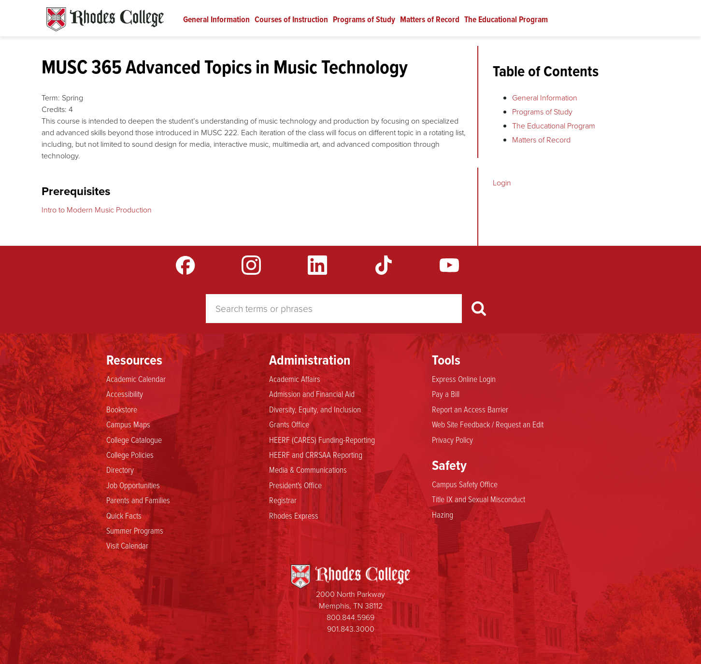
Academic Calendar (136, 379)
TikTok (383, 265)
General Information (216, 19)
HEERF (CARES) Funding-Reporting (322, 440)
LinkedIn (317, 265)
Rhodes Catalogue (105, 19)
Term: (51, 97)
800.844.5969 (350, 617)
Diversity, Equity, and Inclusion (315, 409)
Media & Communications (308, 470)
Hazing (442, 515)
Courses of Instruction (291, 19)
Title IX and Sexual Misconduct (478, 499)
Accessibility (124, 394)
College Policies (130, 455)
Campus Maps (128, 424)
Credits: (54, 109)
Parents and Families (138, 500)
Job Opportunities (133, 485)
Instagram (251, 265)
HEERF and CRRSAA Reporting (315, 455)
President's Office (295, 485)
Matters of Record (429, 19)
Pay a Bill (445, 394)
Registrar (283, 500)
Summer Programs (134, 530)
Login (502, 182)
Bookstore (121, 409)
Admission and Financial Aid (312, 394)
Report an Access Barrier (470, 409)
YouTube (449, 265)
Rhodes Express (293, 515)
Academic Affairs (294, 379)
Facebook (185, 265)
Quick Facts (124, 515)
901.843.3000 (350, 629)
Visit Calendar (127, 545)
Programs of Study (364, 19)
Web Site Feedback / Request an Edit (488, 424)
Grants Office (289, 424)
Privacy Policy (452, 440)
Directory (120, 470)
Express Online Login (464, 379)
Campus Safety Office (465, 484)
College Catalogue (134, 440)
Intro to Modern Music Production (97, 209)
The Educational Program (506, 19)
